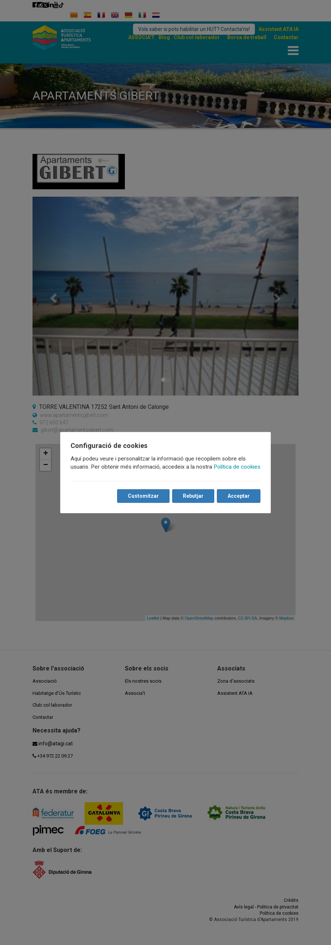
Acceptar (239, 496)
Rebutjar (193, 496)
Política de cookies (237, 466)
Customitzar (143, 496)
